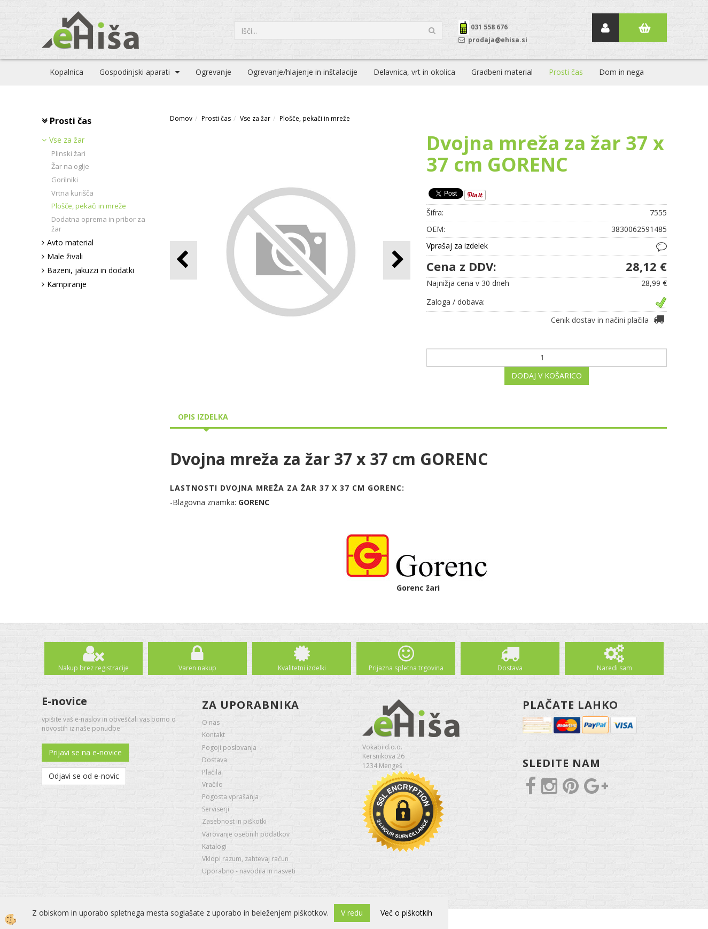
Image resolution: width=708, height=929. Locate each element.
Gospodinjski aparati (134, 72)
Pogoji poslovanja (229, 747)
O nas (211, 722)
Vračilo (212, 784)
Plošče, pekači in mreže (88, 206)
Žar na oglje (70, 166)
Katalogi (214, 846)
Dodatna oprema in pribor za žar (98, 224)
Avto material (70, 242)
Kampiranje (67, 284)
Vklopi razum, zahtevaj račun (245, 858)
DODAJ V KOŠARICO (546, 375)
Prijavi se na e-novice (85, 752)
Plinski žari (68, 153)
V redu (352, 913)
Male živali (65, 256)
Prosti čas (566, 72)
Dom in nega (621, 72)
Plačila (211, 772)
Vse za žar (66, 140)
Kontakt (213, 734)
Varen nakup (197, 667)
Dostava (510, 667)
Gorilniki (64, 179)
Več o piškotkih (406, 913)
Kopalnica (66, 72)
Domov (181, 118)
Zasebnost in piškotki (234, 821)
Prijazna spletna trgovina (406, 667)
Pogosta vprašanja (230, 796)
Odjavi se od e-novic (84, 776)
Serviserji (215, 809)
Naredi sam (614, 667)
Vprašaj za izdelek (457, 246)
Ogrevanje (213, 72)
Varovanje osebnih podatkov (246, 834)
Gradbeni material (502, 72)
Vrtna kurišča (72, 193)
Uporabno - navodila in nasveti (248, 871)
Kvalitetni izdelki (302, 667)
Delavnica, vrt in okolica (414, 72)
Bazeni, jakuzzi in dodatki (90, 270)
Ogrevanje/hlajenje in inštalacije (302, 72)
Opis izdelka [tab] (203, 417)
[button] (396, 260)
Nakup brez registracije (93, 667)
